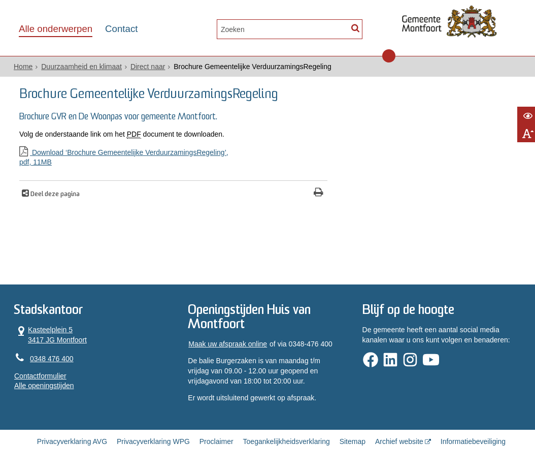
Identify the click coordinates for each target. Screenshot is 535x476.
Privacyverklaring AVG (72, 441)
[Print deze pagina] (318, 193)
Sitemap (352, 441)
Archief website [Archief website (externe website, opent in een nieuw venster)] (399, 441)
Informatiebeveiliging (473, 441)
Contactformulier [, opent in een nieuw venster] (40, 376)
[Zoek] (355, 28)
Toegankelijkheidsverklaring (286, 441)
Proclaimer (216, 441)
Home (23, 66)
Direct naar (147, 66)
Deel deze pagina (54, 195)
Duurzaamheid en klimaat (81, 66)
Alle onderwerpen (55, 28)
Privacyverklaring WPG (153, 441)
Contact (121, 28)
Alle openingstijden (44, 386)
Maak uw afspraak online (227, 344)
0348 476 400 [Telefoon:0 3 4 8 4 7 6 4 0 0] (52, 359)
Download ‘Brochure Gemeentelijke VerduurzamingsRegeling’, (173, 158)
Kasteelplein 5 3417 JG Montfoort (50, 334)
